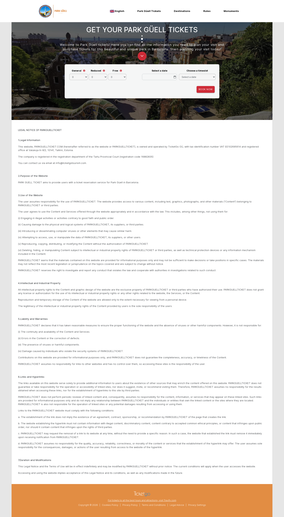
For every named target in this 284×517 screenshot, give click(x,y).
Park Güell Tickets (149, 10)
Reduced (96, 70)
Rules (207, 10)
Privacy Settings (197, 505)
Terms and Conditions (154, 505)
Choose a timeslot (197, 70)
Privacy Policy (130, 505)
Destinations (182, 10)
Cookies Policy (110, 505)
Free (115, 70)
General (76, 70)
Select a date (159, 70)
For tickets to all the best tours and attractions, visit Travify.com (142, 500)
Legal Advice (177, 505)
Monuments (231, 10)
